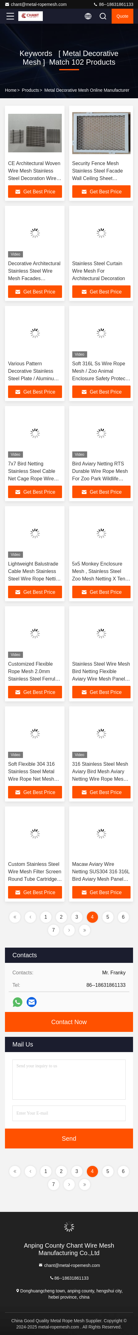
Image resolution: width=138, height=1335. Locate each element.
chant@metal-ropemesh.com (36, 4)
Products (30, 90)
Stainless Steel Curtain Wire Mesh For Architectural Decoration (98, 271)
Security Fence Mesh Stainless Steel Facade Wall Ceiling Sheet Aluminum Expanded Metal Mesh (97, 178)
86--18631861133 (113, 4)
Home (10, 90)
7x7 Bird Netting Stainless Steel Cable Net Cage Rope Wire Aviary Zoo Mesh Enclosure (31, 478)
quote (122, 16)
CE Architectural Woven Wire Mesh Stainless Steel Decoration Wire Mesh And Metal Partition (34, 178)
